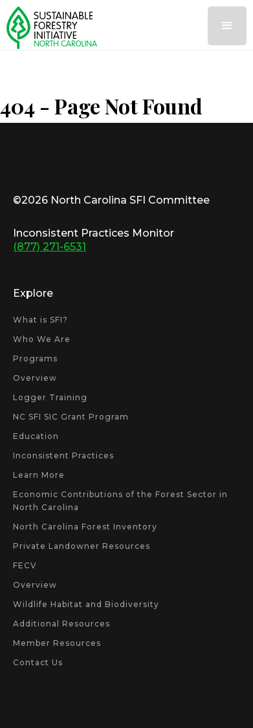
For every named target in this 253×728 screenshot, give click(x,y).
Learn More (39, 475)
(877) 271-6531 (49, 247)
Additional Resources (61, 623)
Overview (35, 378)
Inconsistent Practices (63, 455)
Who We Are (42, 339)
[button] (227, 25)
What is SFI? (40, 320)
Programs (35, 358)
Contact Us (38, 662)
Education (36, 436)
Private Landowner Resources (81, 546)
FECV (25, 565)
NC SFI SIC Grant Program (71, 417)
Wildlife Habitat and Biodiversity (86, 604)
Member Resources (57, 643)
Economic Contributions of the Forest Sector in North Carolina (120, 500)
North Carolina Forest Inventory (85, 526)
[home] (48, 27)
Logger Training (50, 397)
